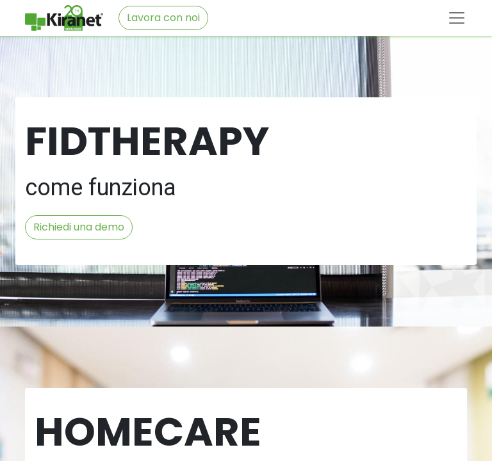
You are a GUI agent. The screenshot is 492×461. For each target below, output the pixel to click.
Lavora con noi (163, 17)
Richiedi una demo (78, 227)
